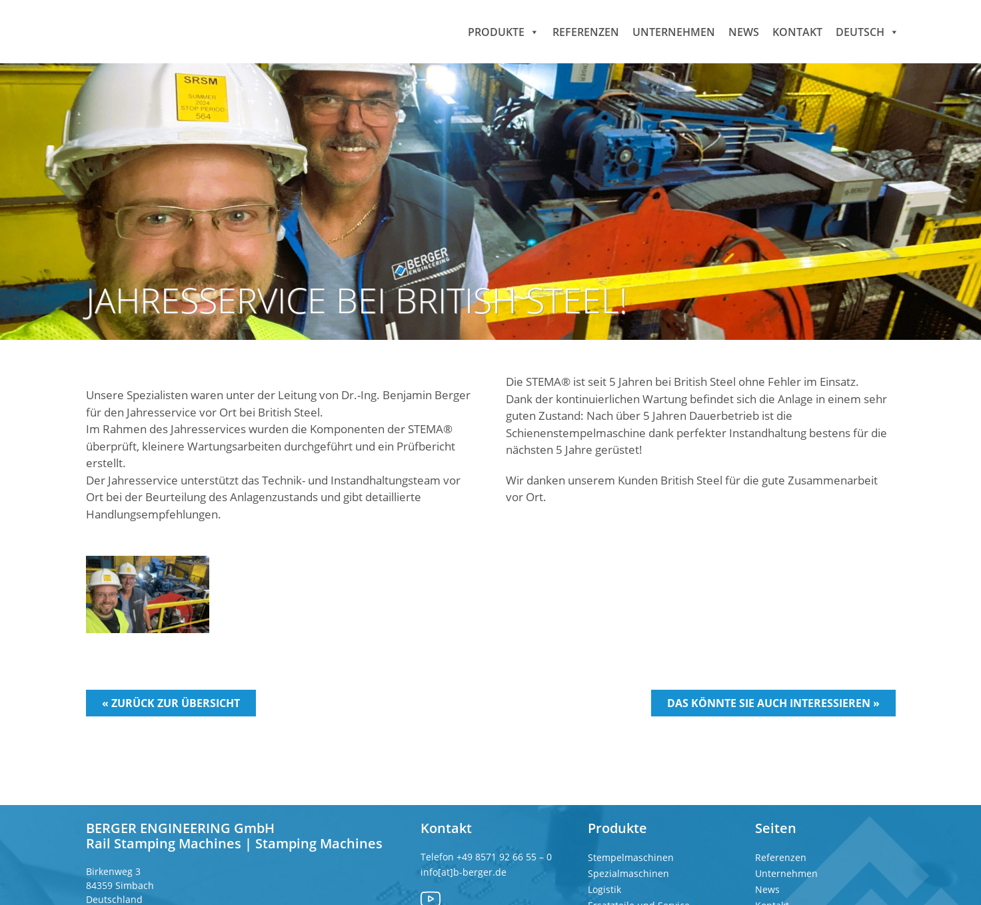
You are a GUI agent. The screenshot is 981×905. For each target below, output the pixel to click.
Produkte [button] (503, 31)
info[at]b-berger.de (463, 872)
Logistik (604, 889)
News (743, 31)
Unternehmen (673, 31)
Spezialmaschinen (628, 873)
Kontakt (797, 31)
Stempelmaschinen (631, 857)
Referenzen (585, 31)
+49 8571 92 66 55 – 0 (504, 856)
